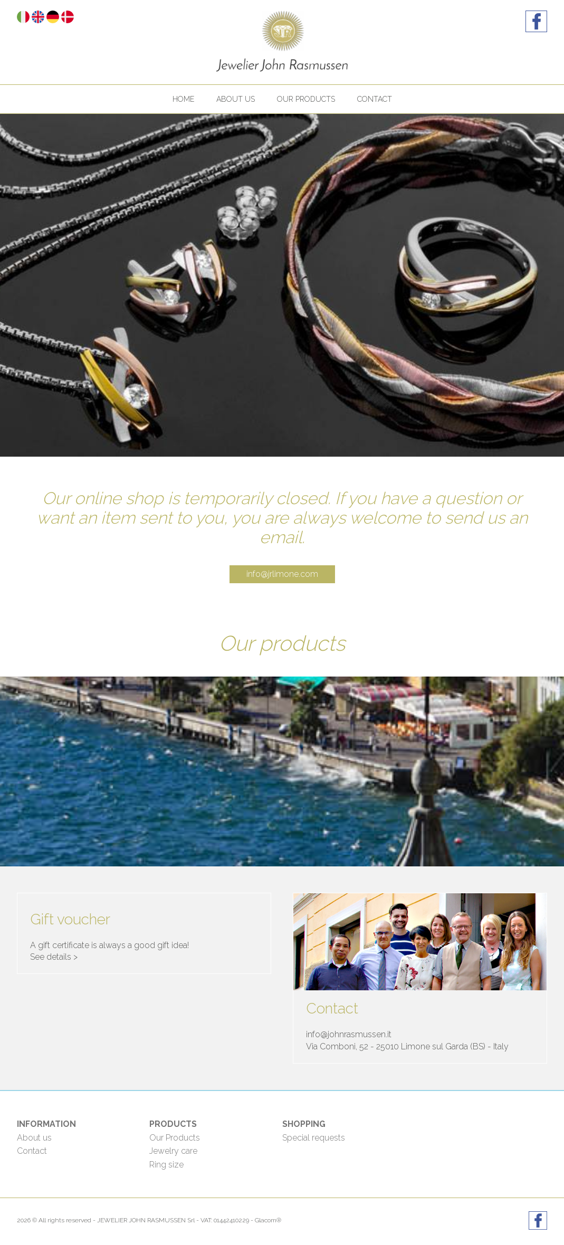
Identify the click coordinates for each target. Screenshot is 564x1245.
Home (183, 99)
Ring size (166, 1165)
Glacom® (268, 1220)
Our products (306, 99)
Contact (374, 99)
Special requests (313, 1138)
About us (235, 99)
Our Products (174, 1138)
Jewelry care (173, 1151)
